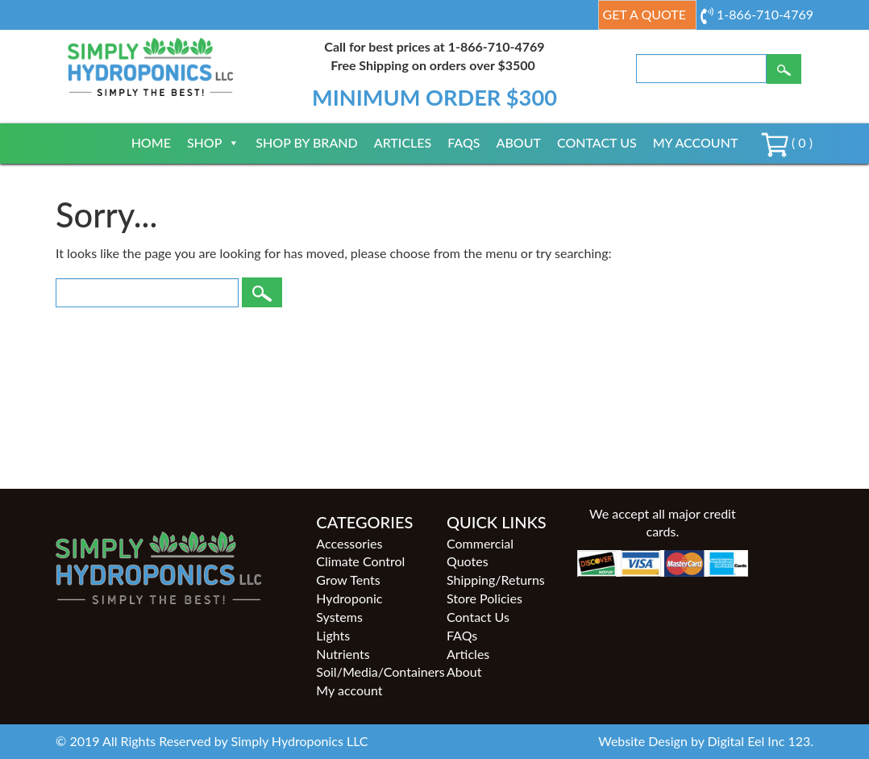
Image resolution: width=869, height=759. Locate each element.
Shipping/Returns (496, 579)
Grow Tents (348, 579)
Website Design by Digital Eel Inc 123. (705, 741)
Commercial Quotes (480, 552)
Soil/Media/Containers (369, 671)
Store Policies (484, 598)
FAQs (463, 142)
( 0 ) (787, 142)
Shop (213, 142)
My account (695, 142)
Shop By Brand (306, 142)
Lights (333, 635)
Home (151, 142)
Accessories (349, 543)
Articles (403, 142)
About (519, 142)
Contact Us (597, 142)
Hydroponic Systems (349, 607)
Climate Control (360, 561)
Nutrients (342, 653)
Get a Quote (644, 14)
